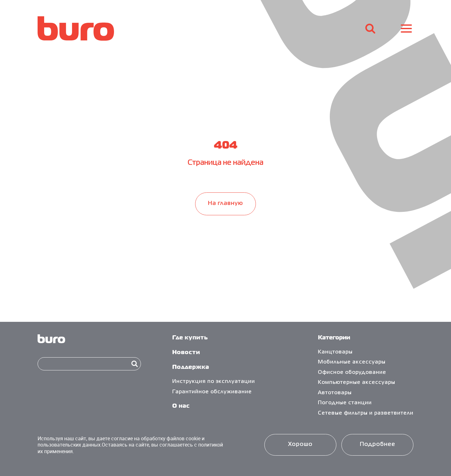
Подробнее (377, 444)
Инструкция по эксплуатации (213, 381)
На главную (225, 203)
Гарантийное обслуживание (212, 392)
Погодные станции (345, 403)
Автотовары (335, 393)
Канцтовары (335, 352)
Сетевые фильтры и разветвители (365, 413)
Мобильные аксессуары (352, 362)
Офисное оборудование (352, 372)
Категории (334, 338)
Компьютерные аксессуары (356, 382)
